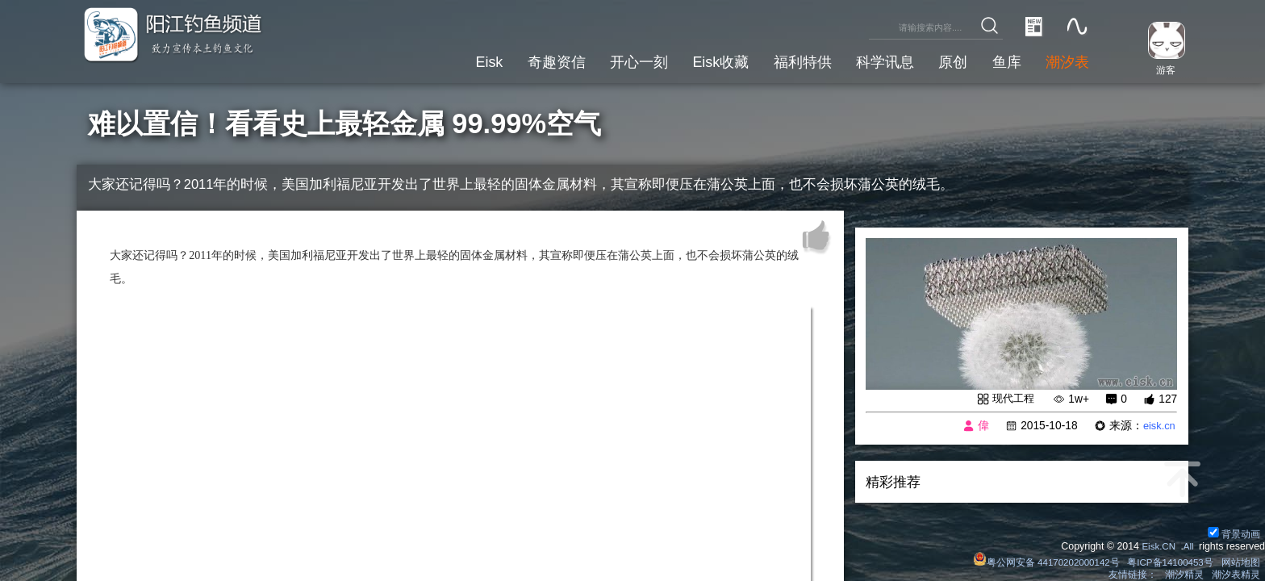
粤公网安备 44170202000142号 (1039, 560)
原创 (944, 60)
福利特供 (785, 60)
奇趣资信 (523, 60)
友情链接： (1131, 573)
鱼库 (1001, 60)
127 (1168, 400)
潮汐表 (1065, 60)
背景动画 (1233, 531)
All (1187, 544)
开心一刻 (611, 60)
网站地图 (1240, 560)
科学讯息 (872, 60)
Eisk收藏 (698, 60)
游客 (1161, 69)
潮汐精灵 (1183, 573)
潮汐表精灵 (1235, 573)
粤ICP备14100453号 (1167, 560)
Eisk (452, 60)
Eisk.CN (1156, 544)
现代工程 (1011, 399)
